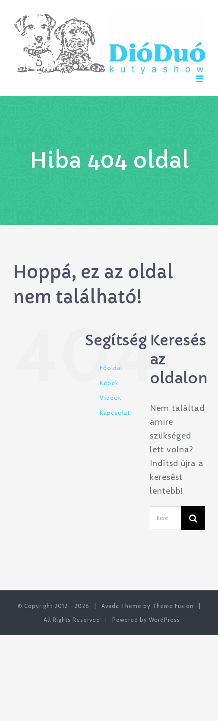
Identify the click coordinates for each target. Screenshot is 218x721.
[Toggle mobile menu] (200, 78)
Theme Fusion (173, 605)
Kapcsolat (115, 413)
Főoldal (111, 368)
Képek (109, 383)
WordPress (164, 619)
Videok (110, 397)
